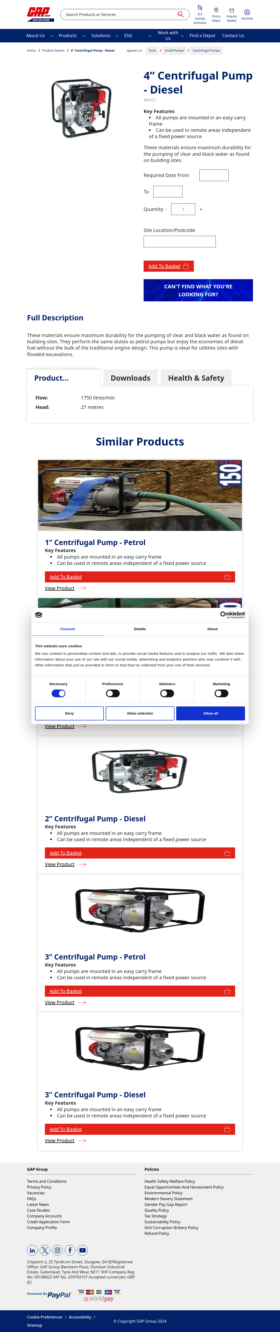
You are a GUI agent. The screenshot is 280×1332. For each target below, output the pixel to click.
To (146, 191)
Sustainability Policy (162, 1221)
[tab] (63, 378)
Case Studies (38, 1210)
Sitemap (34, 1325)
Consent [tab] (67, 629)
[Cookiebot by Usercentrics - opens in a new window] (224, 615)
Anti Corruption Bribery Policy (171, 1227)
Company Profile (42, 1227)
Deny (69, 713)
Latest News (38, 1204)
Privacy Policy (39, 1187)
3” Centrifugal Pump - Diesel (95, 1094)
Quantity (153, 209)
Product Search (53, 50)
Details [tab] (140, 629)
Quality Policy (157, 1210)
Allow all (210, 713)
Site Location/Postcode (169, 230)
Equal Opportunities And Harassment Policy (184, 1187)
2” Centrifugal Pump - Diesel (95, 818)
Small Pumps (174, 50)
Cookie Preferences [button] (45, 1317)
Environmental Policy (163, 1193)
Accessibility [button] (80, 1317)
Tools (152, 50)
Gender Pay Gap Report (166, 1204)
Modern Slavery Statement (169, 1198)
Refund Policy (157, 1233)
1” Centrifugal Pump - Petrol (95, 542)
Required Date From (166, 175)
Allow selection (140, 713)
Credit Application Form (48, 1221)
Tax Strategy (156, 1216)
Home (31, 50)
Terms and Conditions (47, 1181)
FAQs (31, 1198)
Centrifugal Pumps (206, 50)
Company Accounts (44, 1216)
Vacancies (36, 1193)
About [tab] (212, 629)
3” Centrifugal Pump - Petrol (95, 956)
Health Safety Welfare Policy (170, 1181)
